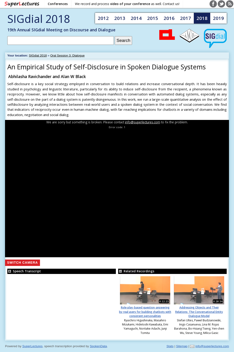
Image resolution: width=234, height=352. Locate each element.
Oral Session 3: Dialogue (67, 55)
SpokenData (98, 346)
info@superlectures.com (142, 122)
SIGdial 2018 (38, 18)
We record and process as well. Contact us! (127, 4)
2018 (202, 18)
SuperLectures (32, 346)
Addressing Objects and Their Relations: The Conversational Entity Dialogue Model (199, 312)
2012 (103, 18)
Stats (169, 346)
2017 (185, 18)
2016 (169, 18)
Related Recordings (136, 271)
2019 (218, 18)
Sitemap (181, 346)
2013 (119, 18)
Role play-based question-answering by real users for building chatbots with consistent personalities (145, 312)
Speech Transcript (24, 271)
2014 (136, 18)
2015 (152, 18)
